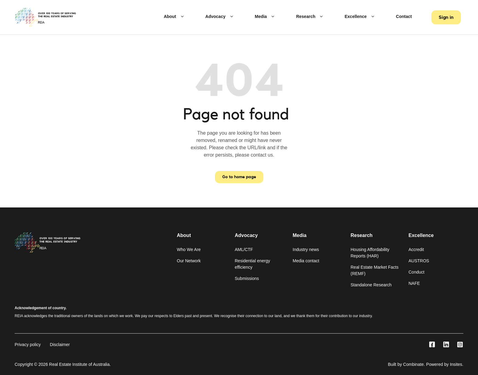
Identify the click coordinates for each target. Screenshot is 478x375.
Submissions (247, 278)
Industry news (306, 249)
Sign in (446, 17)
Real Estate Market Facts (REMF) (374, 270)
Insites (456, 364)
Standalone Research (371, 284)
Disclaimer (60, 344)
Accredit (416, 249)
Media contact (306, 260)
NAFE (414, 283)
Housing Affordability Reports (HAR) (370, 252)
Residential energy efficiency (252, 264)
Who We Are (189, 249)
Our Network (189, 260)
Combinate (413, 364)
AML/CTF (244, 249)
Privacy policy (28, 344)
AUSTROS (418, 260)
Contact (404, 16)
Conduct (416, 272)
